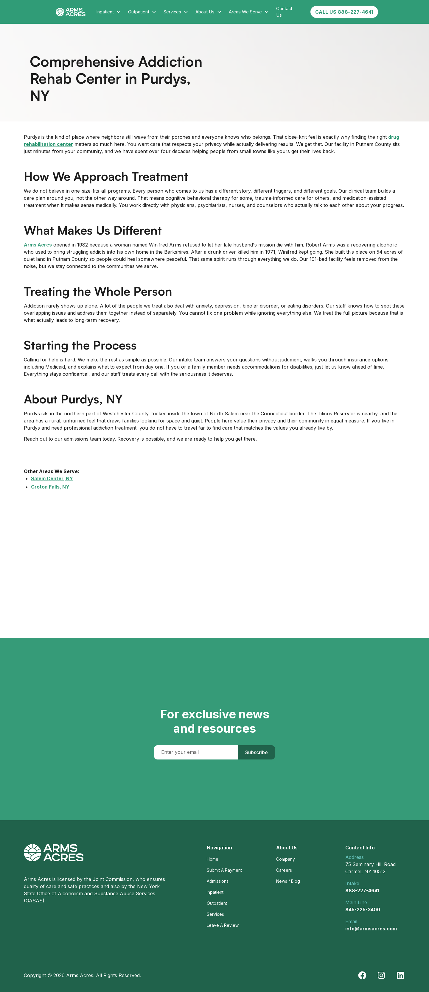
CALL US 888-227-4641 (344, 12)
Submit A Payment (224, 870)
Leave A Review (223, 925)
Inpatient (215, 892)
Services (215, 914)
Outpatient (217, 903)
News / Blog (288, 881)
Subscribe (256, 752)
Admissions (218, 881)
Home (212, 859)
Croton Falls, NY (50, 487)
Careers (284, 870)
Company (285, 859)
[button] (109, 12)
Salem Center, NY (52, 478)
